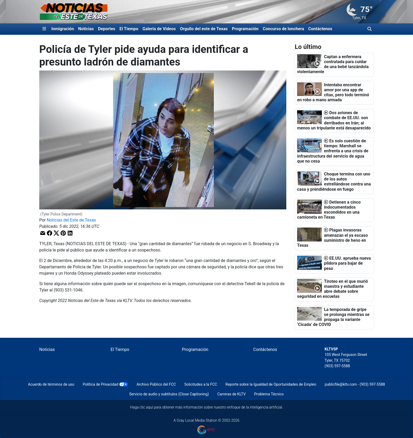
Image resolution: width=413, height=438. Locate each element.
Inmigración (62, 28)
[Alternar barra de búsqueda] (369, 29)
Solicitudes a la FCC (200, 384)
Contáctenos (320, 28)
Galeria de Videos (159, 28)
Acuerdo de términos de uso (51, 384)
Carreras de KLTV (231, 394)
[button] (42, 233)
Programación (245, 28)
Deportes (106, 28)
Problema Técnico (269, 394)
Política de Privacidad (100, 384)
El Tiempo (129, 28)
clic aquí (146, 407)
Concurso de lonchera (283, 28)
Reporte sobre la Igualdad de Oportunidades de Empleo (270, 384)
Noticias (86, 28)
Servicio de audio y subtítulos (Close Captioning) (169, 394)
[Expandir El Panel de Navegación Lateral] (44, 29)
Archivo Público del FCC (156, 384)
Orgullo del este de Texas (204, 28)
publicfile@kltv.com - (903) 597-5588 (355, 384)
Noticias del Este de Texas (71, 220)
